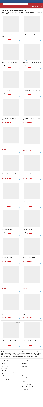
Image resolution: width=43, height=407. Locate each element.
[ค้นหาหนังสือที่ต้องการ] (26, 4)
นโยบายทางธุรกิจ (5, 365)
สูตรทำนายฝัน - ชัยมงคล (7, 229)
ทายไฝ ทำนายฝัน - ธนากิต (28, 201)
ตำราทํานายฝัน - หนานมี (7, 90)
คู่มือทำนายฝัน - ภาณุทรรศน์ (8, 285)
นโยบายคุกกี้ (4, 368)
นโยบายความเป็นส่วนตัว (6, 366)
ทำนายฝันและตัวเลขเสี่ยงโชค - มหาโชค (10, 62)
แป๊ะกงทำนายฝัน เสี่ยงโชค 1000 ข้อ (9, 173)
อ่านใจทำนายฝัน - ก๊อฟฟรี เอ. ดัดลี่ (30, 340)
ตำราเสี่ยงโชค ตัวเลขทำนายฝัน (29, 34)
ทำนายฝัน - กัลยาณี (27, 173)
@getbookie (29, 389)
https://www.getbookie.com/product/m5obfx (9, 353)
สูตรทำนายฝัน (26, 146)
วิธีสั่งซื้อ (31, 4)
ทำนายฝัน (4, 146)
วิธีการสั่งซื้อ (24, 365)
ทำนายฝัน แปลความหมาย (7, 201)
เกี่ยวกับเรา (3, 363)
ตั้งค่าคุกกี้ (3, 370)
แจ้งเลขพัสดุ (24, 363)
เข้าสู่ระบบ (33, 6)
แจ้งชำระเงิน (37, 4)
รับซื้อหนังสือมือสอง (26, 366)
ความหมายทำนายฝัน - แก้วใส (29, 257)
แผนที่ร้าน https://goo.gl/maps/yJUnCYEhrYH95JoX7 (27, 356)
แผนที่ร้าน (25, 383)
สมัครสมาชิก (39, 6)
